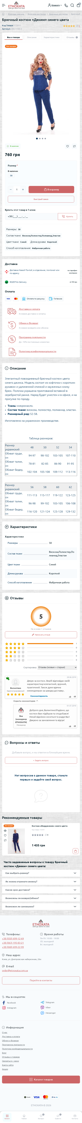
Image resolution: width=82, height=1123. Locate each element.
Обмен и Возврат (28, 323)
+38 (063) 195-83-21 (13, 942)
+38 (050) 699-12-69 (13, 938)
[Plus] (23, 189)
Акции (5, 1069)
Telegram (47, 1002)
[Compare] (5, 840)
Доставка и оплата (29, 309)
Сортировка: (30, 667)
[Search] (72, 5)
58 (11, 175)
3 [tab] (42, 138)
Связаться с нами (10, 1061)
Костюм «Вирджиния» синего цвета (49, 826)
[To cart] (75, 851)
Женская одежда (16, 14)
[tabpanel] (41, 93)
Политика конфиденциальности (37, 351)
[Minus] (10, 189)
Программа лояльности (32, 337)
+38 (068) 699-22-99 (13, 947)
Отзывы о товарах (11, 1057)
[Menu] (3, 5)
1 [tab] (37, 138)
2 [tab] (39, 138)
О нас (4, 1032)
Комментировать (39, 696)
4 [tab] (45, 138)
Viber (45, 1007)
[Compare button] (74, 146)
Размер (13, 165)
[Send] (67, 216)
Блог (4, 1053)
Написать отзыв (41, 635)
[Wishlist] (5, 835)
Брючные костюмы (58, 14)
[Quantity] (16, 189)
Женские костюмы (37, 14)
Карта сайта (7, 1065)
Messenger (48, 1013)
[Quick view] (5, 830)
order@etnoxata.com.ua (15, 970)
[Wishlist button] (67, 146)
